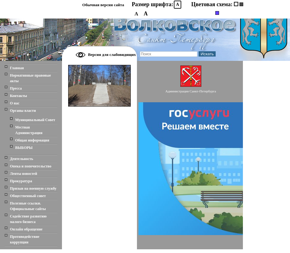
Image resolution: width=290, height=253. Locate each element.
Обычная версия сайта (103, 4)
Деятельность (21, 159)
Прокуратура (21, 181)
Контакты (18, 96)
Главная (17, 68)
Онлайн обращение (26, 229)
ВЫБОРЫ (24, 147)
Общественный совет (28, 196)
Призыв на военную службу (33, 188)
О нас (15, 103)
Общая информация (32, 140)
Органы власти (23, 110)
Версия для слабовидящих (112, 54)
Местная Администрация (28, 130)
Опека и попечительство (30, 166)
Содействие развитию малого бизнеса (28, 219)
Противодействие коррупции (24, 239)
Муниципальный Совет (35, 120)
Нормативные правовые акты (30, 78)
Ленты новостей (23, 173)
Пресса (16, 88)
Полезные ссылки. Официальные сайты (28, 206)
